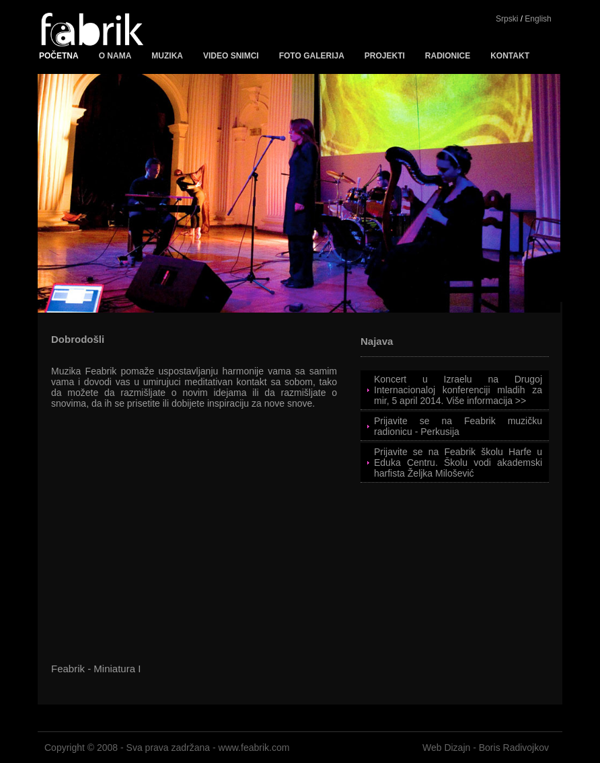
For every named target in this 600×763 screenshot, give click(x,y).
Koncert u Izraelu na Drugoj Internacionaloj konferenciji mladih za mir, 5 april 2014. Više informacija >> (458, 390)
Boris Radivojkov (514, 747)
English (538, 19)
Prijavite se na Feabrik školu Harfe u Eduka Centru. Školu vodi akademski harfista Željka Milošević (458, 462)
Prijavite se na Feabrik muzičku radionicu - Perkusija (458, 426)
